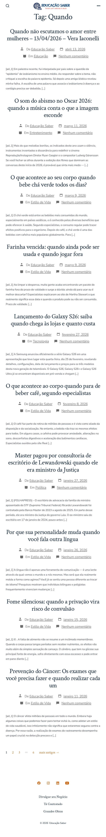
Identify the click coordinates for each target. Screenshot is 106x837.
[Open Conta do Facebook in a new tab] (38, 783)
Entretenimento (41, 133)
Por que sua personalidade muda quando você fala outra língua (53, 535)
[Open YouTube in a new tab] (67, 783)
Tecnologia (41, 341)
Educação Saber (43, 49)
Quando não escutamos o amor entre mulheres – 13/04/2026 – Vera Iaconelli (53, 35)
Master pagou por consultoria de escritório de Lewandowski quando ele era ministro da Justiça (53, 462)
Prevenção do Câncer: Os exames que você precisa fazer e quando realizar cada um (53, 678)
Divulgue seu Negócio (53, 797)
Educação (41, 56)
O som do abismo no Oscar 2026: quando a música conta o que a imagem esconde (53, 108)
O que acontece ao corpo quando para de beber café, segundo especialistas (53, 389)
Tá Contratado (53, 804)
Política (40, 487)
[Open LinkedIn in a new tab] (57, 783)
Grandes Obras (53, 811)
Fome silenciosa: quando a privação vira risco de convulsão (53, 605)
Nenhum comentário (73, 56)
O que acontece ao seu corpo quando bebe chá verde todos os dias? (53, 181)
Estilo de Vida (41, 202)
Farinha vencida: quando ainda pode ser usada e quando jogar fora (53, 250)
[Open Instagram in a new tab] (48, 783)
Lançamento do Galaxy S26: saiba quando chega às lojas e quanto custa (53, 320)
